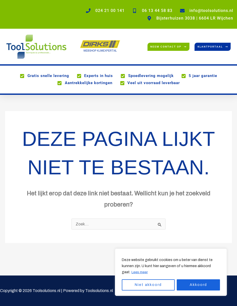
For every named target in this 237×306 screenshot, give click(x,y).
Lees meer (139, 272)
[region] (171, 272)
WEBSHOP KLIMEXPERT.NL (100, 50)
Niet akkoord (148, 285)
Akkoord (198, 285)
